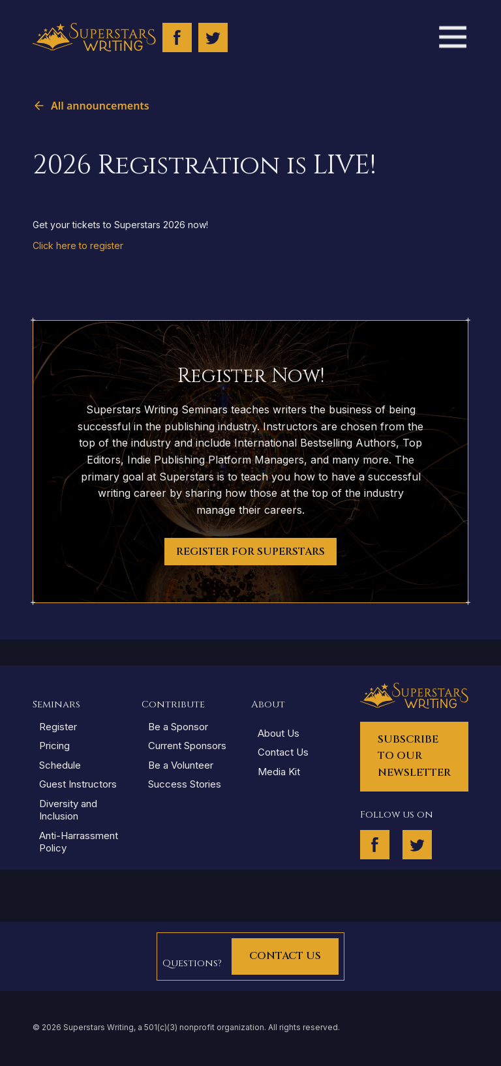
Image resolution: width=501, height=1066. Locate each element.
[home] (94, 37)
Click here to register (78, 245)
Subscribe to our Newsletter (414, 756)
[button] (452, 37)
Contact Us (285, 956)
